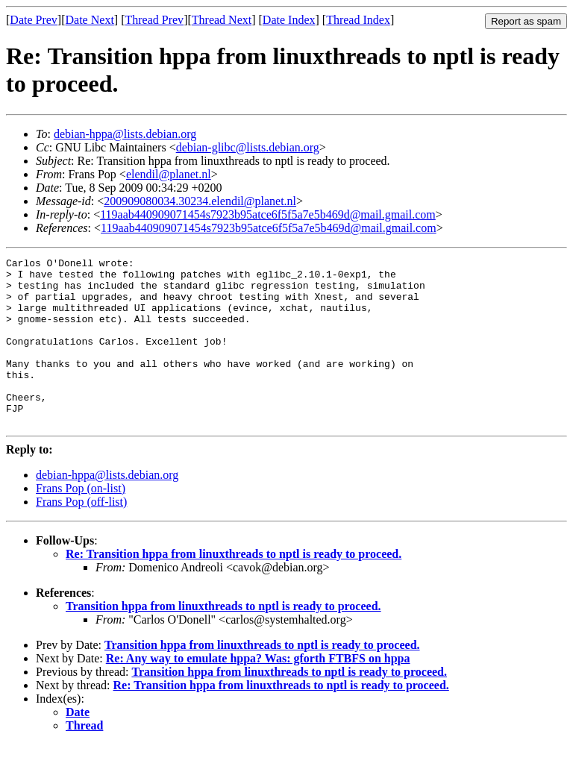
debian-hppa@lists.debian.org (125, 134)
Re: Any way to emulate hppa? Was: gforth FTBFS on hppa (258, 692)
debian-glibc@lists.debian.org (247, 147)
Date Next (90, 19)
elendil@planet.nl (168, 174)
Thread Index (358, 19)
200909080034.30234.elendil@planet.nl (200, 201)
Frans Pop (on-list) (80, 521)
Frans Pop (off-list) (81, 535)
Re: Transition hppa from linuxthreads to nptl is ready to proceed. (233, 587)
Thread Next (221, 19)
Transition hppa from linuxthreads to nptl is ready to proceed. (223, 639)
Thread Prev (154, 19)
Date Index (289, 19)
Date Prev (33, 19)
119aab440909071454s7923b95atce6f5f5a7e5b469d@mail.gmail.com (268, 214)
